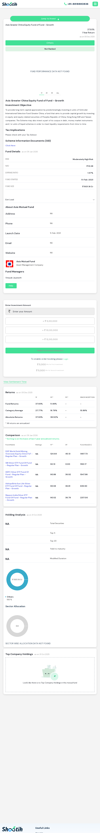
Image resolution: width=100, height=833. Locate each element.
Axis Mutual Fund (25, 261)
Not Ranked (50, 49)
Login (65, 359)
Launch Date (12, 233)
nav (7, 166)
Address (10, 213)
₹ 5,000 (41, 364)
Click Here (10, 145)
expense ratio (11, 173)
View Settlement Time (15, 381)
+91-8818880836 (78, 4)
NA (7, 524)
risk (7, 159)
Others (50, 42)
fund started (11, 179)
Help (11, 285)
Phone (9, 223)
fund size (9, 186)
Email (8, 243)
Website (10, 253)
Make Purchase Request (50, 350)
